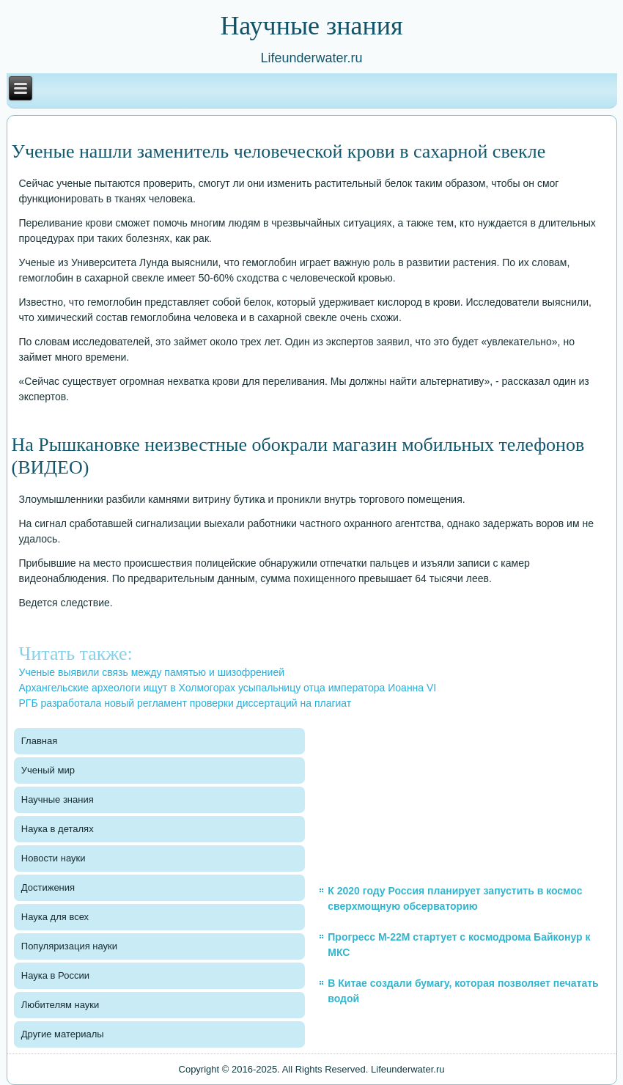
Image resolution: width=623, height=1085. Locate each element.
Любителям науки (60, 1004)
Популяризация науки (69, 946)
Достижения (48, 887)
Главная (39, 740)
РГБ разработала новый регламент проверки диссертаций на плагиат (185, 703)
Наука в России (55, 975)
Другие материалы (62, 1034)
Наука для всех (55, 916)
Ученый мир (48, 770)
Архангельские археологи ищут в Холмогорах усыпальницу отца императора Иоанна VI (228, 688)
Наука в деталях (57, 828)
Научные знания (57, 799)
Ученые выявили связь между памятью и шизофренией (152, 672)
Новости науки (53, 858)
